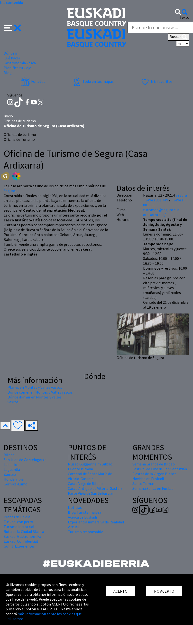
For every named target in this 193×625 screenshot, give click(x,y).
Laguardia (12, 469)
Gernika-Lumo (16, 484)
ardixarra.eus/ (154, 214)
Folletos (32, 81)
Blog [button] (8, 72)
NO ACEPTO (164, 591)
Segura (9, 190)
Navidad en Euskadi (148, 478)
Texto (184, 17)
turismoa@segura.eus (161, 209)
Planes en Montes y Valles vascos (35, 387)
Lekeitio (10, 464)
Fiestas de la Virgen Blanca (154, 473)
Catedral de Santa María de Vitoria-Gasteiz (90, 476)
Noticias (75, 507)
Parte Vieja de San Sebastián (91, 493)
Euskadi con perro (18, 521)
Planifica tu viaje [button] (17, 67)
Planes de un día (17, 516)
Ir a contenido (11, 2)
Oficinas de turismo (20, 120)
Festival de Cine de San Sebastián (159, 468)
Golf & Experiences (19, 546)
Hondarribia (14, 479)
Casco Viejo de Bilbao (85, 483)
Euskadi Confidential (21, 541)
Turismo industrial (19, 526)
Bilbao (9, 454)
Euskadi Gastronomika (22, 536)
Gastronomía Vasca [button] (20, 62)
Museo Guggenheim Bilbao (90, 464)
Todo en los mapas (93, 81)
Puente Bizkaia (80, 468)
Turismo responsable (85, 531)
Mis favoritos (156, 81)
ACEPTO (120, 591)
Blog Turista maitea (84, 512)
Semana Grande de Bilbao (153, 464)
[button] (13, 27)
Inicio (8, 116)
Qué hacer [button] (12, 58)
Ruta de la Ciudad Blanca (24, 531)
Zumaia (10, 474)
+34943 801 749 (155, 200)
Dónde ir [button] (11, 53)
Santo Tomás (143, 483)
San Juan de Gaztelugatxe (25, 459)
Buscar (178, 37)
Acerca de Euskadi (82, 517)
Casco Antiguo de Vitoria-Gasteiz (95, 488)
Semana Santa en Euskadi (153, 488)
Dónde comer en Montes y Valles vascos (40, 392)
